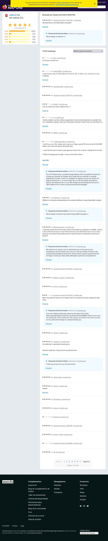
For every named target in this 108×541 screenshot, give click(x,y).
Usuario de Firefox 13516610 (63, 269)
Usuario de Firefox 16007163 (63, 20)
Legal (22, 526)
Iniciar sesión (101, 2)
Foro (30, 512)
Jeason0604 (58, 71)
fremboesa (57, 399)
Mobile (57, 489)
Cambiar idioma (85, 530)
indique (15, 531)
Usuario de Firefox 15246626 (63, 443)
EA (54, 452)
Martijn (56, 104)
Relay (82, 492)
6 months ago (63, 408)
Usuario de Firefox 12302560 (63, 426)
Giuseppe (57, 198)
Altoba (56, 333)
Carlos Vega (57, 377)
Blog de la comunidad (37, 508)
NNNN (55, 133)
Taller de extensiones (36, 495)
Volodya (56, 417)
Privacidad (5, 526)
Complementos (34, 482)
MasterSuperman (59, 227)
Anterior (59, 462)
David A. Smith (58, 434)
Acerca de (32, 485)
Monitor (83, 496)
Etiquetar (45, 27)
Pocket (83, 500)
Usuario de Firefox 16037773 (63, 95)
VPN (82, 489)
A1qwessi (57, 342)
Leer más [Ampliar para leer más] (45, 160)
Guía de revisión (34, 519)
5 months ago (69, 227)
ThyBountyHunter (59, 141)
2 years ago (77, 20)
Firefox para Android (63, 2)
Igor (55, 58)
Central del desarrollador (38, 499)
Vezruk (56, 408)
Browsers (83, 485)
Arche (55, 286)
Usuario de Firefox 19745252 (63, 295)
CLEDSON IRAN (58, 86)
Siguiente (86, 462)
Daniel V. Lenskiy (59, 278)
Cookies (14, 526)
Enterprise (58, 492)
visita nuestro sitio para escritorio (67, 4)
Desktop (57, 485)
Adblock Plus (14, 15)
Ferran (56, 386)
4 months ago (61, 58)
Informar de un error (36, 516)
